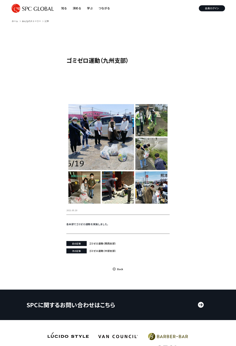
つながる (105, 8)
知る (65, 8)
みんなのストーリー (31, 21)
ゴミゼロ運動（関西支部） (105, 233)
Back (120, 259)
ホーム (15, 21)
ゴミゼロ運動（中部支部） (105, 241)
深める (77, 8)
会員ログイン (211, 8)
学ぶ (91, 8)
